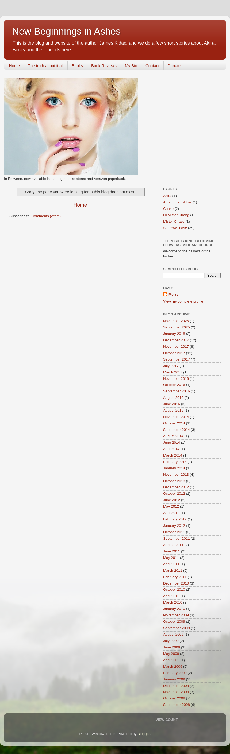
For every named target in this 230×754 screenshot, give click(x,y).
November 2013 (176, 475)
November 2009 (176, 615)
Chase (168, 209)
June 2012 (171, 500)
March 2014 (172, 455)
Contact (152, 65)
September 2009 (176, 628)
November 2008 (176, 692)
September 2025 (176, 327)
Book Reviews (104, 65)
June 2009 (171, 647)
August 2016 (173, 398)
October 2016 (174, 385)
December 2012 (176, 487)
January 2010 (174, 609)
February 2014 (175, 462)
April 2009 (171, 660)
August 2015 (173, 410)
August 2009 (173, 634)
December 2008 (176, 686)
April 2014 (171, 449)
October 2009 (174, 622)
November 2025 (176, 321)
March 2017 (172, 372)
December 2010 (176, 583)
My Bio (131, 65)
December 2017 (176, 340)
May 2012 (171, 506)
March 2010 (172, 602)
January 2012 (174, 526)
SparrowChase (175, 228)
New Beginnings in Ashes (66, 31)
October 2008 (174, 698)
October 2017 (174, 353)
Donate (174, 65)
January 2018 (174, 334)
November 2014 (176, 417)
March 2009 (172, 666)
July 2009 (171, 641)
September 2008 (176, 705)
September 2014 (176, 430)
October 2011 (174, 532)
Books (77, 65)
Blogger (143, 734)
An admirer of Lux (177, 202)
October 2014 (174, 423)
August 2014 (173, 436)
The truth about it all (46, 65)
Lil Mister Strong (176, 215)
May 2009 (171, 654)
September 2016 (176, 391)
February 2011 (175, 577)
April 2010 (171, 596)
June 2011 (171, 551)
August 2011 (173, 545)
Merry (173, 294)
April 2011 (171, 564)
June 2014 (171, 442)
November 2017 (176, 347)
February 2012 (175, 519)
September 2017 (176, 359)
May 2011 (171, 558)
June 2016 (171, 404)
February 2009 (175, 673)
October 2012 (174, 494)
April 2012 (171, 513)
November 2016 (176, 379)
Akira (167, 196)
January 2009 (174, 679)
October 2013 (174, 481)
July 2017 (171, 366)
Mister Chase (174, 221)
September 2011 (176, 538)
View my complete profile (183, 301)
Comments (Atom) (46, 216)
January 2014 (174, 468)
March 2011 (172, 571)
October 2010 (174, 589)
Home (14, 65)
